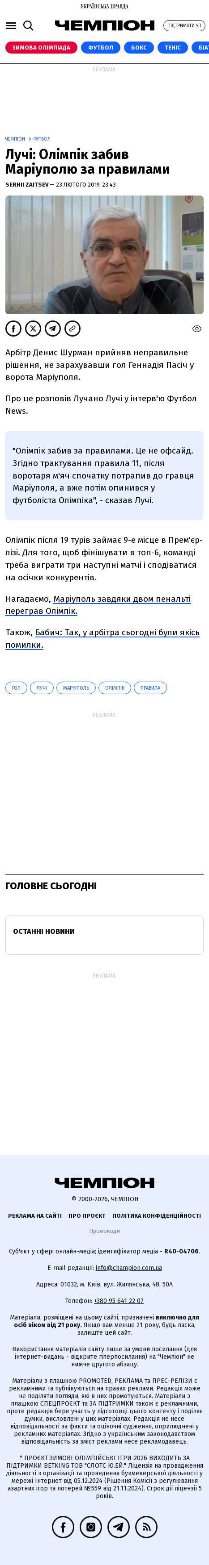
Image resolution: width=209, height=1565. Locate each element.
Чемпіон (15, 139)
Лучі (42, 688)
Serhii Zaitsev (27, 184)
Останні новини (44, 931)
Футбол (100, 47)
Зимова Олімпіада (41, 47)
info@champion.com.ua (129, 1268)
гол (16, 688)
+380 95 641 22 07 (119, 1301)
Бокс (139, 47)
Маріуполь (76, 688)
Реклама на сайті (35, 1215)
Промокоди (104, 1231)
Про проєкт (87, 1215)
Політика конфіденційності (156, 1215)
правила (150, 688)
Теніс (173, 47)
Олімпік (114, 688)
